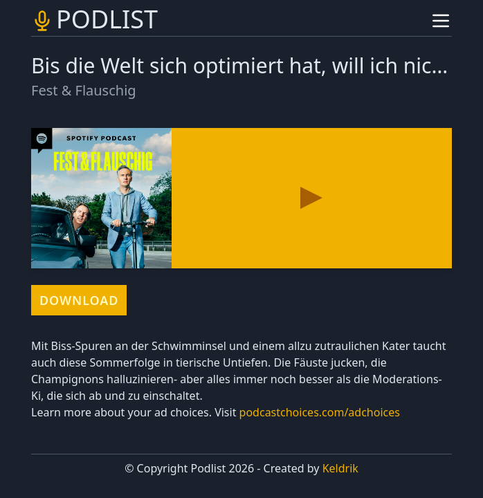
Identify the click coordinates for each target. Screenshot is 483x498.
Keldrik (340, 468)
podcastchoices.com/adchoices (319, 412)
